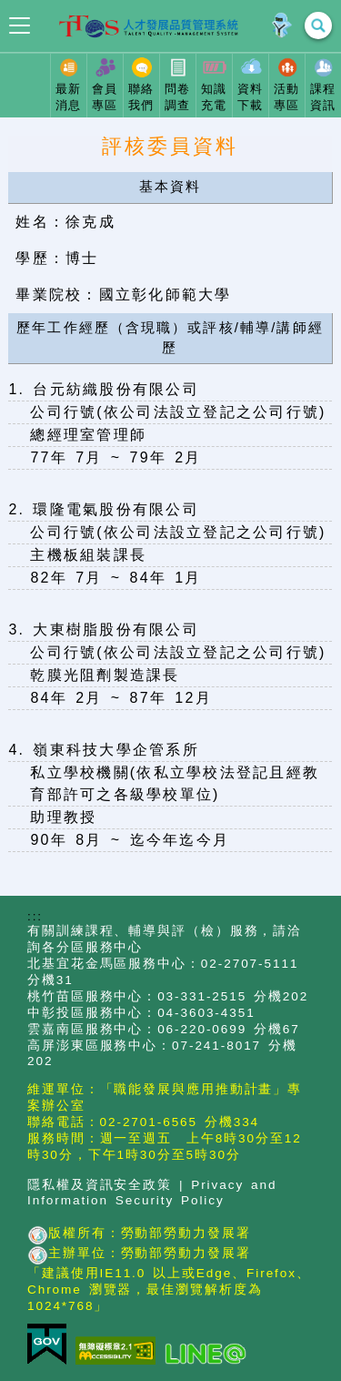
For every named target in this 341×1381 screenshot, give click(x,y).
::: (35, 916)
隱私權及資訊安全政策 (99, 1185)
